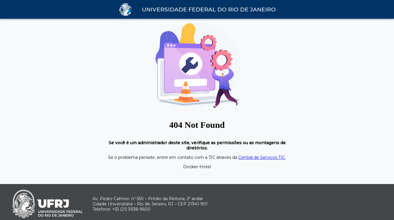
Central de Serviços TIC (261, 157)
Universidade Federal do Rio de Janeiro (209, 9)
